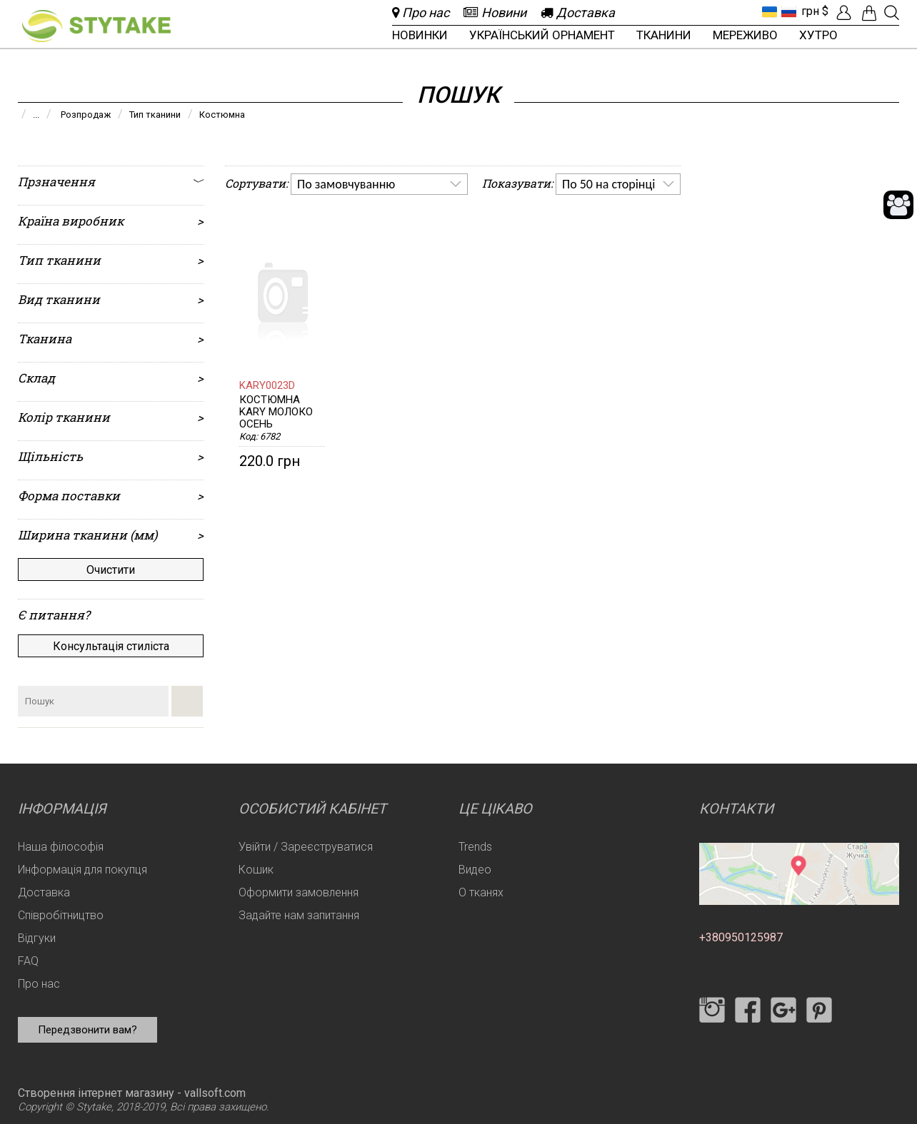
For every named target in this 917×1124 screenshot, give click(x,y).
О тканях (481, 892)
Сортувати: (256, 183)
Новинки (420, 35)
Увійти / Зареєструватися (306, 847)
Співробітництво (61, 915)
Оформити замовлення (299, 892)
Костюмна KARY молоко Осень (276, 412)
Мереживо (745, 35)
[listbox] (379, 184)
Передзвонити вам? (87, 1029)
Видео (475, 869)
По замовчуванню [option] (346, 184)
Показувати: (517, 183)
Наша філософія (61, 847)
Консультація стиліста (111, 646)
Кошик (256, 869)
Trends (475, 847)
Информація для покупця (82, 869)
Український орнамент (542, 35)
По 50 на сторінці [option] (608, 184)
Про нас (39, 984)
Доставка (44, 892)
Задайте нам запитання (299, 915)
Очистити (110, 570)
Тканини (663, 35)
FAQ (28, 961)
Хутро (818, 35)
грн (810, 11)
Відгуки (37, 938)
